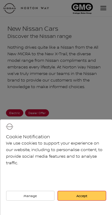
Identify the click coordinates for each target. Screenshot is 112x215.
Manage (30, 196)
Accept (81, 196)
